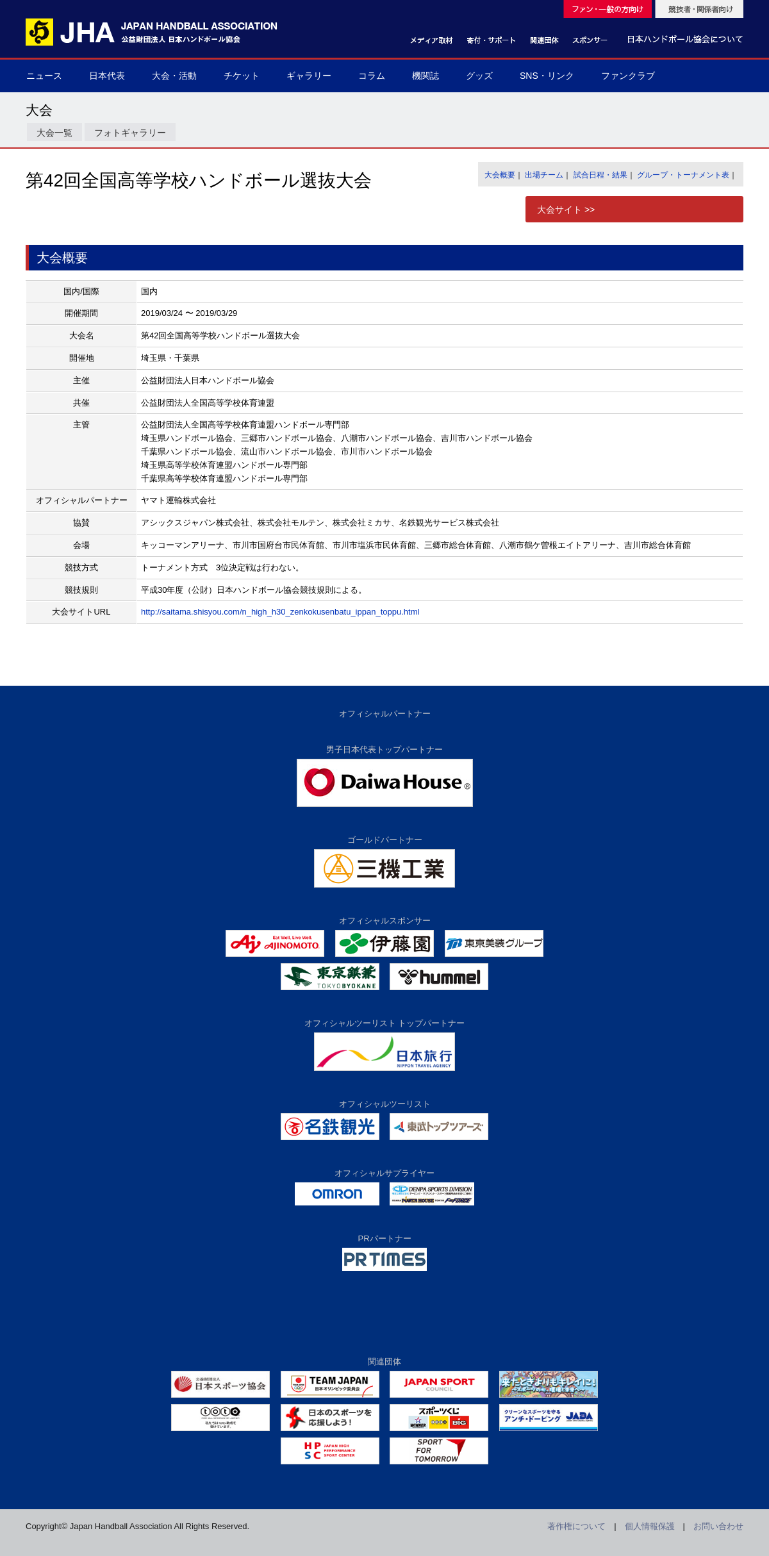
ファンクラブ (628, 75)
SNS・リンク (547, 75)
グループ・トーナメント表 (683, 174)
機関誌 (425, 75)
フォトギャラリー (130, 133)
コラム (371, 75)
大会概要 (499, 174)
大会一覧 (54, 133)
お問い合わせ (718, 1526)
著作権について (576, 1526)
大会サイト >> (566, 209)
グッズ (479, 75)
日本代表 (107, 75)
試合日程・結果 (600, 174)
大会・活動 (174, 75)
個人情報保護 (650, 1526)
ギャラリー (308, 75)
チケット (242, 75)
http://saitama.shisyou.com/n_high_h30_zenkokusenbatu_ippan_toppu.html (280, 612)
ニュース (44, 75)
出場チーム (544, 174)
